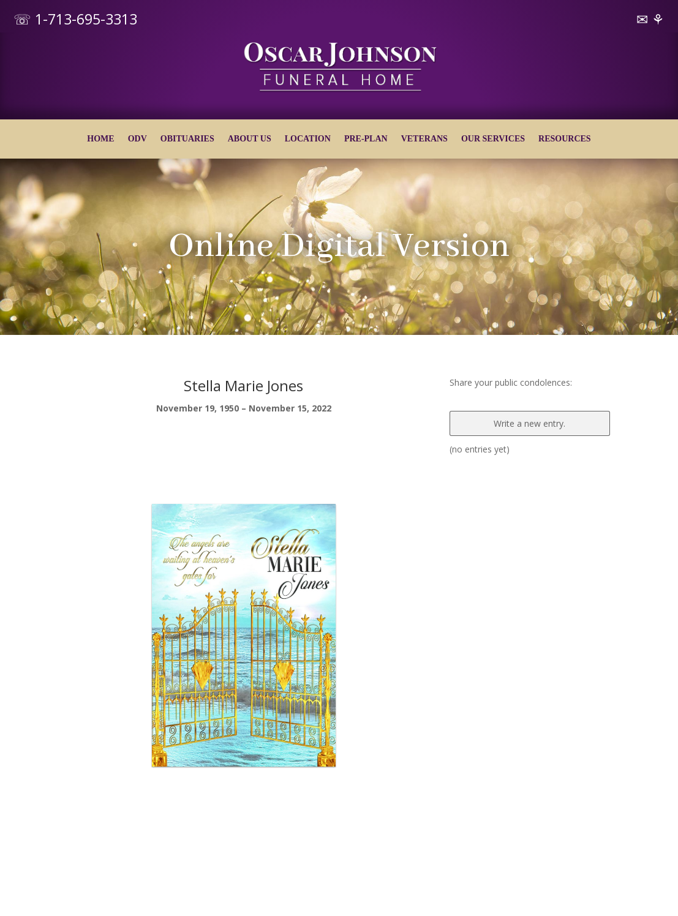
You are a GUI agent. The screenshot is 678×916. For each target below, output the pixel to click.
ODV (137, 139)
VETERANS (424, 139)
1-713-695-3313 (86, 19)
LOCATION (308, 139)
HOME (100, 139)
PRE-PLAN (366, 139)
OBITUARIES (187, 139)
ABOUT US (249, 139)
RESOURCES (564, 139)
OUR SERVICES (493, 139)
